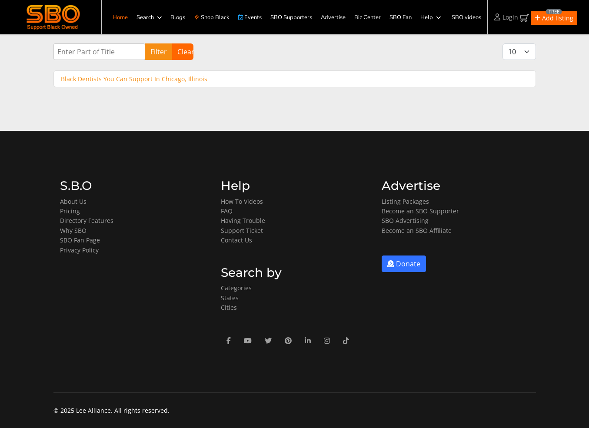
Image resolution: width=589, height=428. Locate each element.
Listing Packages (405, 201)
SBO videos (466, 17)
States (230, 298)
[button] (554, 18)
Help (426, 17)
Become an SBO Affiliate (417, 230)
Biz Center (367, 17)
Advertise (333, 17)
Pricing (70, 211)
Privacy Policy (79, 250)
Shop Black (211, 17)
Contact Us (236, 240)
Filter (158, 51)
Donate (403, 264)
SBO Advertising (405, 220)
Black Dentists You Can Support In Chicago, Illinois (134, 79)
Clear (185, 51)
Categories (236, 288)
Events (250, 17)
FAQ (227, 211)
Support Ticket (242, 230)
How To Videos (242, 201)
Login (506, 17)
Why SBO (73, 230)
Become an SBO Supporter (420, 211)
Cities (229, 307)
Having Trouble (243, 220)
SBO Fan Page (80, 240)
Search (145, 17)
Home (120, 17)
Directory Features (86, 220)
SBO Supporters (291, 17)
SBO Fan (400, 17)
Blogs (177, 17)
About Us (73, 201)
